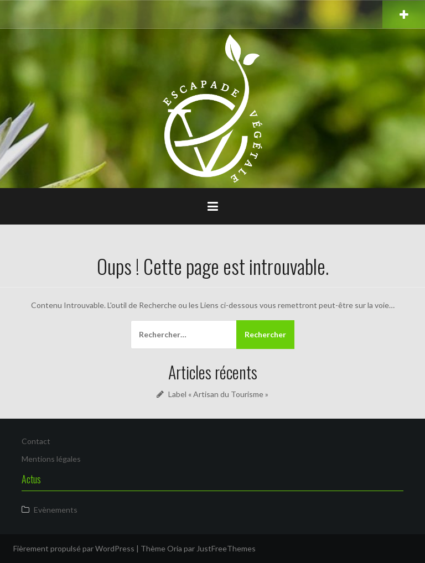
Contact (36, 441)
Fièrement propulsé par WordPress (73, 548)
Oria (174, 548)
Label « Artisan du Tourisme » (218, 394)
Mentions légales (51, 458)
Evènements (55, 509)
